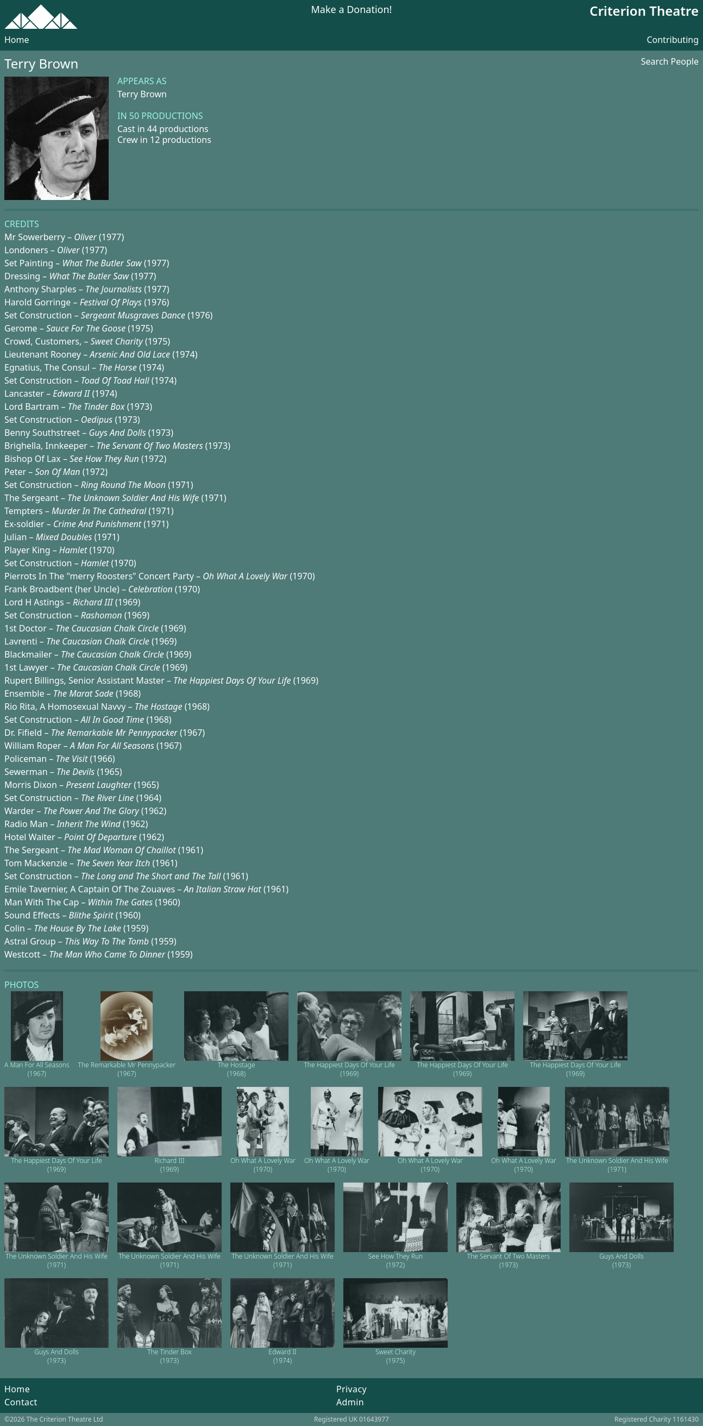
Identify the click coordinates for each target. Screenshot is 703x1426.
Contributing (672, 40)
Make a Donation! (351, 10)
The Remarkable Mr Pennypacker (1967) (127, 1069)
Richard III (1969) (169, 1165)
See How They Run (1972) (395, 1260)
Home (16, 40)
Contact (20, 1402)
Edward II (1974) (282, 1356)
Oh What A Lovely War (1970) (263, 1165)
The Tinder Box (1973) (169, 1356)
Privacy (351, 1389)
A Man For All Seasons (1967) (37, 1069)
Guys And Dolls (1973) (621, 1260)
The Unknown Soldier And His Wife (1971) (617, 1165)
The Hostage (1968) (236, 1069)
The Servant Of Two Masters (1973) (508, 1260)
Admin (350, 1402)
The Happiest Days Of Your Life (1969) (349, 1069)
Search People (670, 61)
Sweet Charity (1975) (395, 1356)
